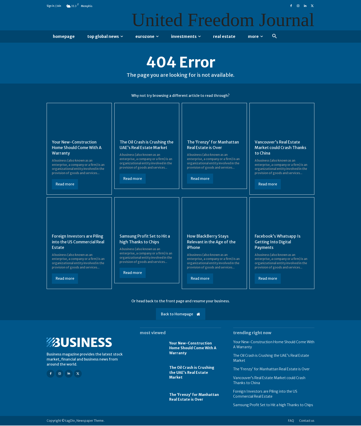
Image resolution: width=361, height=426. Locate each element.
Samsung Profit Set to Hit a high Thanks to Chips (273, 405)
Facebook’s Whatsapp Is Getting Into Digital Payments (278, 242)
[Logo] (87, 342)
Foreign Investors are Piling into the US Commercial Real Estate (78, 242)
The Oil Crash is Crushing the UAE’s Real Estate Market (191, 373)
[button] (274, 36)
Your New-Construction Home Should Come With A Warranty (77, 148)
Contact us (306, 421)
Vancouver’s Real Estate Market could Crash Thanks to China (280, 148)
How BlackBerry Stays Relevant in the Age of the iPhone (211, 242)
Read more (65, 184)
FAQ (291, 421)
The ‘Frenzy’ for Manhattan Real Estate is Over (194, 397)
